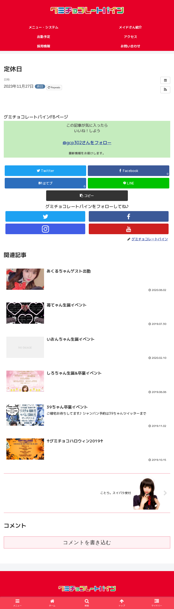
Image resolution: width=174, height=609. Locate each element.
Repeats (54, 87)
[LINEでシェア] (128, 183)
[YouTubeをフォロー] (129, 229)
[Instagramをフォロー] (45, 229)
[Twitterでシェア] (45, 170)
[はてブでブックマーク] (45, 183)
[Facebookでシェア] (128, 170)
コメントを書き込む (87, 545)
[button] (165, 89)
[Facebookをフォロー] (129, 216)
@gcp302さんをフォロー (87, 143)
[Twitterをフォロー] (45, 216)
